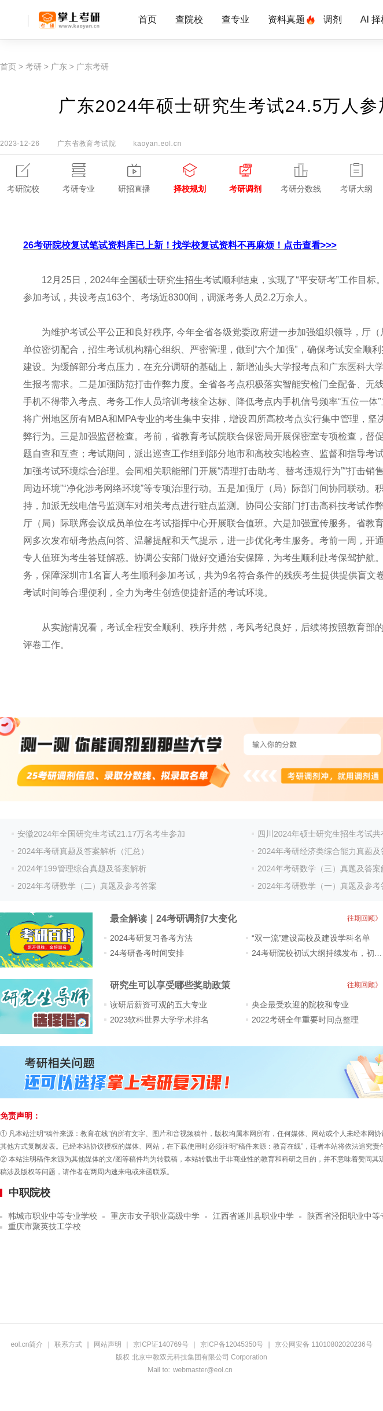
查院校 (189, 19)
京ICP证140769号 (161, 1344)
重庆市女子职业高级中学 (155, 1216)
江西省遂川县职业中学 (253, 1216)
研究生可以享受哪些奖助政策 (170, 985)
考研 (33, 66)
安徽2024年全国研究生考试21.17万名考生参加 (101, 833)
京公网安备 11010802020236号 (324, 1344)
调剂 (332, 19)
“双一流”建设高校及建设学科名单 (311, 938)
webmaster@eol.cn (203, 1370)
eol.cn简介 (26, 1344)
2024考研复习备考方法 (151, 938)
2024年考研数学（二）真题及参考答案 (87, 885)
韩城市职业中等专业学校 (52, 1216)
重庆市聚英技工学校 (44, 1226)
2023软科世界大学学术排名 (159, 1019)
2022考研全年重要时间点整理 (305, 1019)
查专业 (235, 19)
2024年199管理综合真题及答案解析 (81, 868)
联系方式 (68, 1344)
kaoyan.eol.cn (157, 144)
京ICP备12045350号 (231, 1344)
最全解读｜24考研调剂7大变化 (173, 918)
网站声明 (107, 1344)
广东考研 (92, 66)
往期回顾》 (364, 918)
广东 (59, 66)
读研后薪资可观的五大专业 (158, 1004)
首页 (147, 19)
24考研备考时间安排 (147, 953)
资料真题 (286, 19)
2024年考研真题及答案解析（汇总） (83, 851)
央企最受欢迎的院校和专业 (300, 1004)
